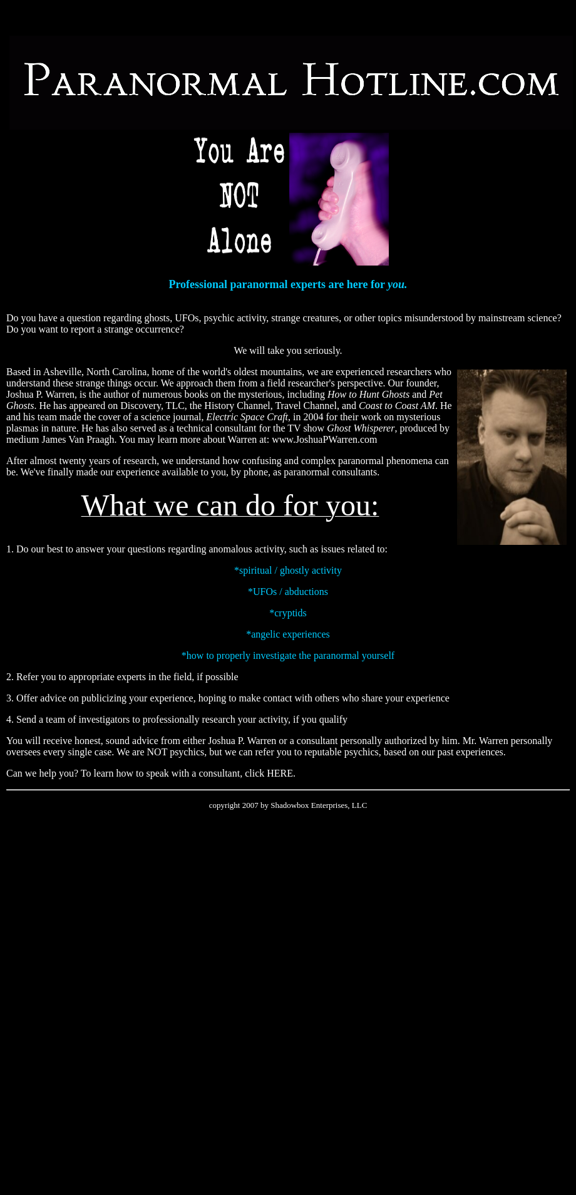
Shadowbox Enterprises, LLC (318, 805)
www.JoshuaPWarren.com (324, 439)
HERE (280, 773)
